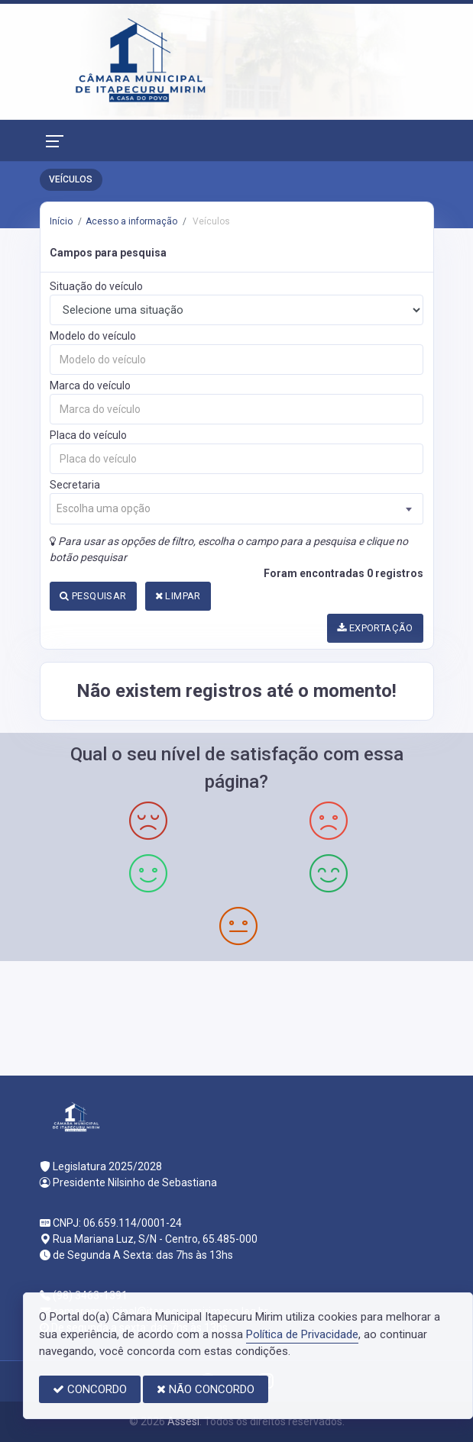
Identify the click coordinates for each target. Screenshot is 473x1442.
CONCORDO (90, 1389)
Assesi (183, 1421)
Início (61, 221)
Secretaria (75, 485)
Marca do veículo (90, 385)
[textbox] (236, 509)
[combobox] (236, 508)
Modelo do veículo (93, 336)
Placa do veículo (88, 435)
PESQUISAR (93, 596)
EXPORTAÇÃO (375, 628)
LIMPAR (178, 596)
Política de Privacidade (302, 1334)
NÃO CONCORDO (205, 1389)
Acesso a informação (131, 221)
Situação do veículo (96, 286)
